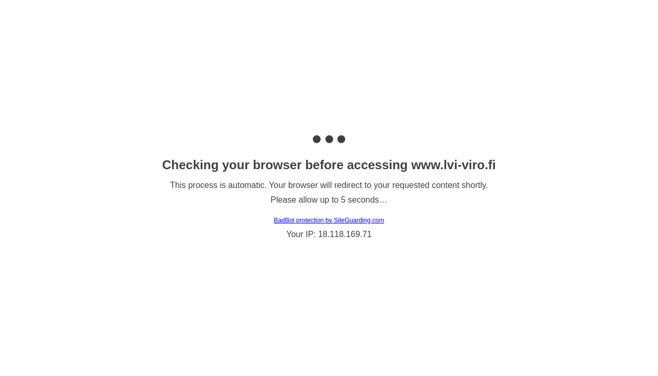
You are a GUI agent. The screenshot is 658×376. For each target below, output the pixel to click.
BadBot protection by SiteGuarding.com (329, 220)
